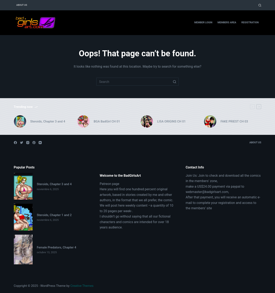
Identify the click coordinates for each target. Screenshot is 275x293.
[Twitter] (21, 142)
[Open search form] (259, 5)
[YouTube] (40, 142)
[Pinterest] (34, 142)
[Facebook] (15, 142)
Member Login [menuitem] (203, 22)
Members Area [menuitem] (226, 22)
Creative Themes (82, 286)
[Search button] (175, 82)
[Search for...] (137, 82)
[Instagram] (27, 142)
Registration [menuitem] (250, 22)
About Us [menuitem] (21, 5)
